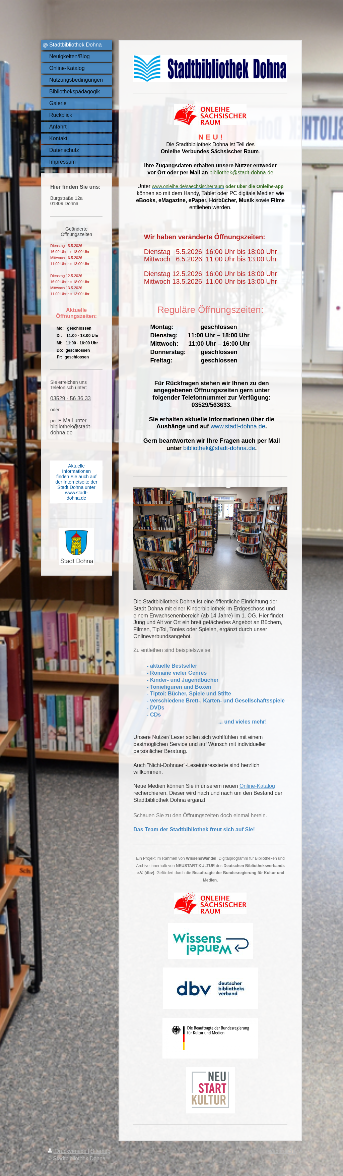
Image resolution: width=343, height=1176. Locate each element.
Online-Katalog (257, 786)
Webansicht (281, 1151)
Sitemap (101, 1151)
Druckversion (68, 1151)
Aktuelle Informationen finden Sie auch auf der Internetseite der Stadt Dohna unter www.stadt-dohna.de (76, 482)
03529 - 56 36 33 (70, 398)
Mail (68, 420)
